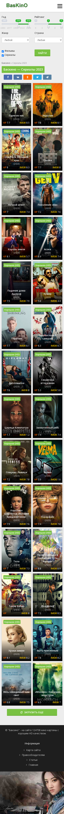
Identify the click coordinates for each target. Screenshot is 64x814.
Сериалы (10, 54)
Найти (42, 53)
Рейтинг (39, 17)
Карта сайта (33, 750)
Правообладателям (33, 755)
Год (4, 17)
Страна (39, 33)
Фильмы (10, 50)
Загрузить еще (32, 712)
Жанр (5, 33)
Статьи (33, 759)
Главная (33, 764)
